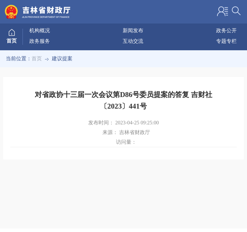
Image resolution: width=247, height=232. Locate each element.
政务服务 (39, 41)
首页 (37, 58)
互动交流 (133, 41)
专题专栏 (226, 41)
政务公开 (226, 30)
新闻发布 (133, 30)
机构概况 (39, 30)
